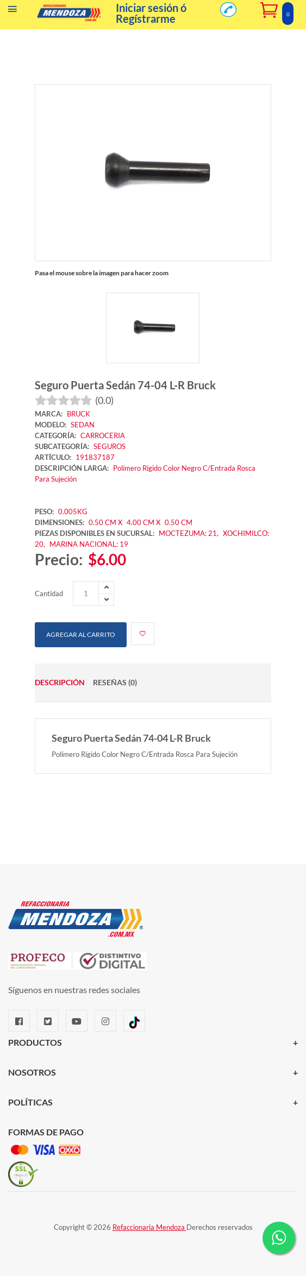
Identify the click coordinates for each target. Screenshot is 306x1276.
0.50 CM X (105, 522)
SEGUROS (109, 446)
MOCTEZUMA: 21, (189, 533)
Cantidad (49, 593)
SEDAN (83, 424)
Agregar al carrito (80, 634)
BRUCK (78, 413)
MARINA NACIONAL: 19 (88, 544)
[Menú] (12, 11)
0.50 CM (178, 522)
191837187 (95, 457)
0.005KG (73, 511)
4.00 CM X (144, 522)
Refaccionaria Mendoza (149, 1227)
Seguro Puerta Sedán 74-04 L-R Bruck (125, 384)
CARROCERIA (102, 435)
